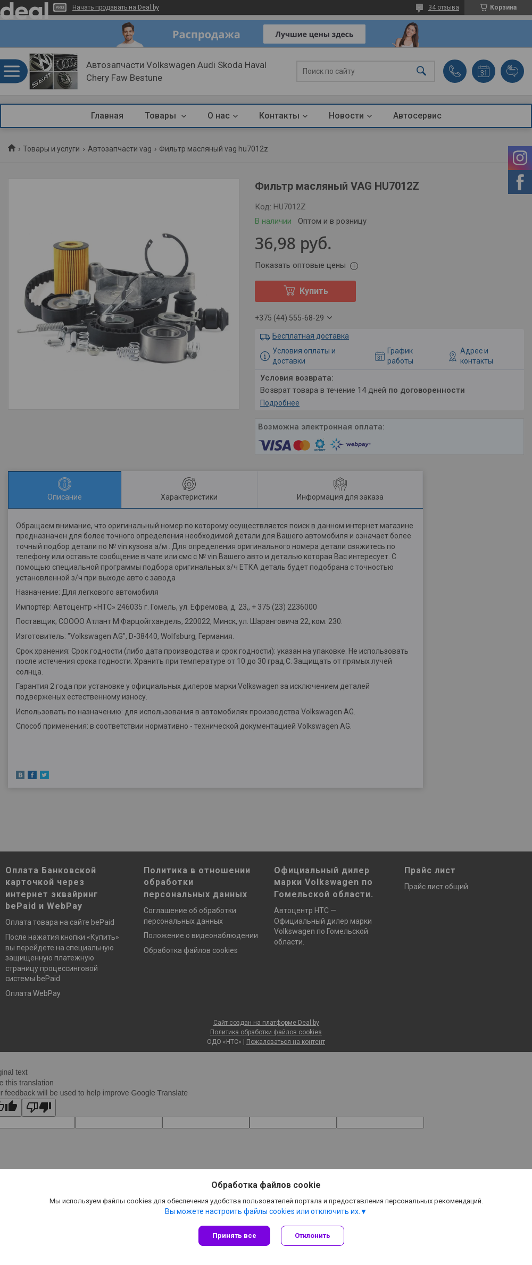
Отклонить (312, 1235)
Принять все (234, 1235)
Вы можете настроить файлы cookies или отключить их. (262, 1211)
